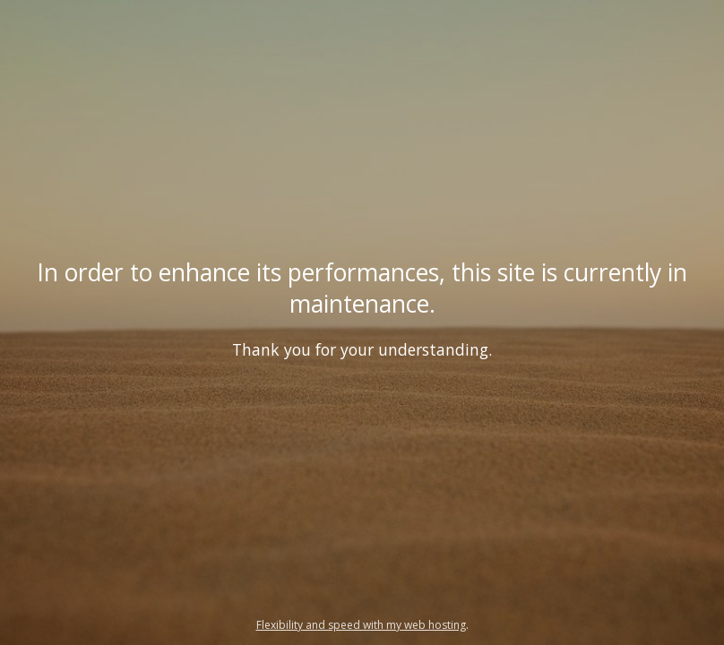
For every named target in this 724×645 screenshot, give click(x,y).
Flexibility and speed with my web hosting (361, 624)
